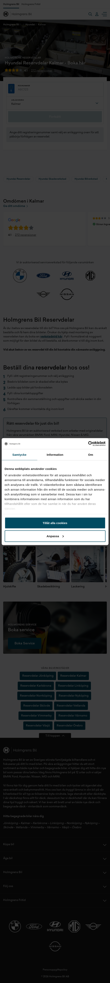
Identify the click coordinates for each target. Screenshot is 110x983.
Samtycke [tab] (19, 454)
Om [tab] (90, 454)
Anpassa (55, 536)
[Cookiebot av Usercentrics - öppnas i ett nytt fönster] (88, 443)
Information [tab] (55, 454)
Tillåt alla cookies (55, 523)
